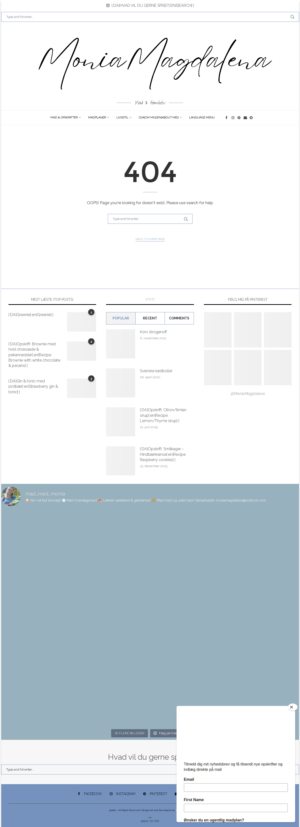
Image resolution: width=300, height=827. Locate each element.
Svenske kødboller (156, 371)
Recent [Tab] (150, 318)
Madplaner (97, 117)
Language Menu (202, 117)
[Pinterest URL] (218, 330)
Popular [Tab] (121, 318)
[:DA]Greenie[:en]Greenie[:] (30, 314)
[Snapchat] (251, 118)
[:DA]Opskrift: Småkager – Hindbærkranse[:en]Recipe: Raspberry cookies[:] (163, 454)
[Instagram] (233, 118)
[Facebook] (227, 118)
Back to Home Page (150, 239)
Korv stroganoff (153, 332)
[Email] (245, 118)
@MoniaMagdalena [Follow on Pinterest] (248, 393)
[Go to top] (150, 821)
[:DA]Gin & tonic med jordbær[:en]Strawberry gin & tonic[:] (33, 386)
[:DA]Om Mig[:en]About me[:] (159, 117)
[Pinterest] (239, 118)
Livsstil (122, 117)
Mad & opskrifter (64, 117)
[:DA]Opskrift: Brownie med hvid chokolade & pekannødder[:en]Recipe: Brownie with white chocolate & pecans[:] (34, 355)
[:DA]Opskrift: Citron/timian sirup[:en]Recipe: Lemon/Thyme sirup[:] (163, 415)
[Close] (293, 707)
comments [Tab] (179, 318)
